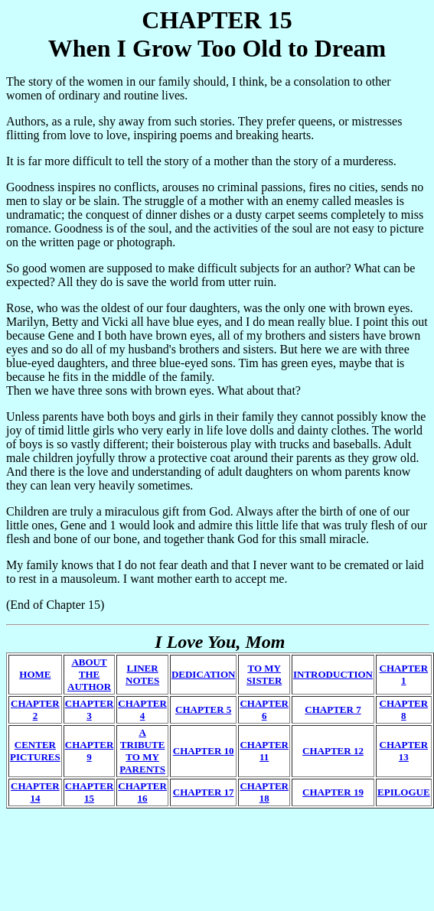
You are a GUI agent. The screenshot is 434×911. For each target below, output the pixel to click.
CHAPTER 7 (333, 709)
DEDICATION (203, 674)
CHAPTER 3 (89, 709)
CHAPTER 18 (264, 792)
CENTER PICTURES (35, 751)
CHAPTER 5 (203, 709)
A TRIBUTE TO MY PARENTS (142, 751)
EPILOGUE (403, 792)
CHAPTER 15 (89, 792)
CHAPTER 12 (333, 750)
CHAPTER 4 (142, 709)
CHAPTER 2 (35, 709)
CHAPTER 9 (89, 751)
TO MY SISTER (264, 674)
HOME (35, 674)
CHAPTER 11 (264, 751)
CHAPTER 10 (203, 750)
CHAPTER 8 (404, 709)
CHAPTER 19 (333, 792)
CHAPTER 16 (142, 792)
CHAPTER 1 (404, 674)
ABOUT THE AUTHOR (89, 674)
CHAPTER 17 (203, 792)
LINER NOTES (142, 674)
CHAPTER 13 (404, 751)
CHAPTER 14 (35, 792)
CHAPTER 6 (264, 709)
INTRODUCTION (333, 674)
